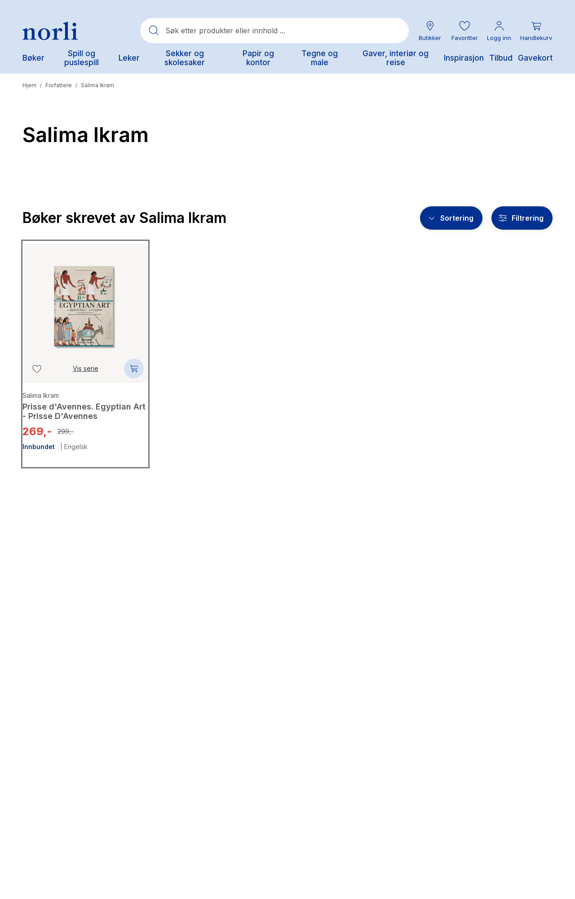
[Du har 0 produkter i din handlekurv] (536, 31)
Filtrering (528, 218)
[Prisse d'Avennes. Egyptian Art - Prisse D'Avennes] (85, 301)
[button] (464, 31)
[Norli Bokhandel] (50, 31)
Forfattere (58, 85)
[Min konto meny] (499, 31)
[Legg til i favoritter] (37, 368)
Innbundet (38, 446)
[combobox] (274, 30)
